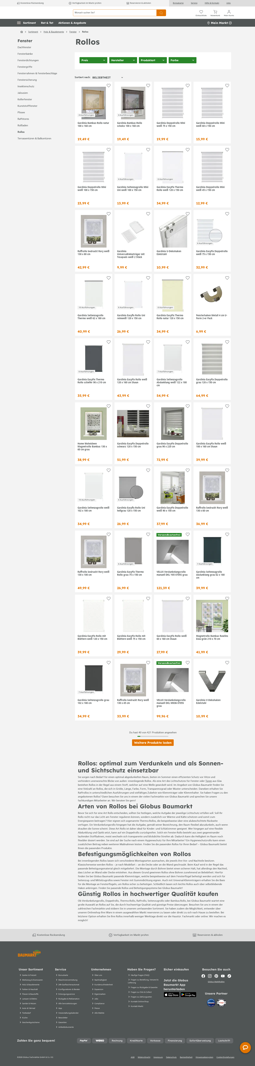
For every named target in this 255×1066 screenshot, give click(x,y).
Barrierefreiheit (186, 1061)
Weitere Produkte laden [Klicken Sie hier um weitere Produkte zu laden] (153, 750)
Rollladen (23, 133)
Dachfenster (24, 55)
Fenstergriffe (25, 74)
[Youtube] (223, 980)
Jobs (228, 3)
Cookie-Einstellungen (225, 1061)
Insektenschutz (26, 94)
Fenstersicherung (27, 87)
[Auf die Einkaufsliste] (109, 93)
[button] (26, 30)
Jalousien (23, 100)
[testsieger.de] (221, 1007)
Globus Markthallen (216, 986)
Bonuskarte (178, 3)
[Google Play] (188, 998)
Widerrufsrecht (144, 1061)
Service (194, 3)
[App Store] (172, 998)
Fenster (25, 48)
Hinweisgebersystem (204, 1061)
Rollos (21, 139)
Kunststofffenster (27, 113)
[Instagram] (210, 980)
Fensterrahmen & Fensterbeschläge (37, 81)
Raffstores (23, 126)
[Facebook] (203, 980)
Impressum (158, 1061)
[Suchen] (161, 16)
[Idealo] (211, 1007)
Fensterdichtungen (28, 68)
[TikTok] (229, 980)
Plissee (21, 120)
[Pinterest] (216, 980)
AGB (132, 1061)
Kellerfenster (25, 107)
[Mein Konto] (229, 16)
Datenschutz (171, 1061)
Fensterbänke (25, 61)
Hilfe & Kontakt (212, 3)
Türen (208, 788)
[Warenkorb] (215, 16)
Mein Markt (219, 30)
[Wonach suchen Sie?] (114, 16)
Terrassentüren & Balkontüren (34, 146)
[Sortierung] (107, 84)
